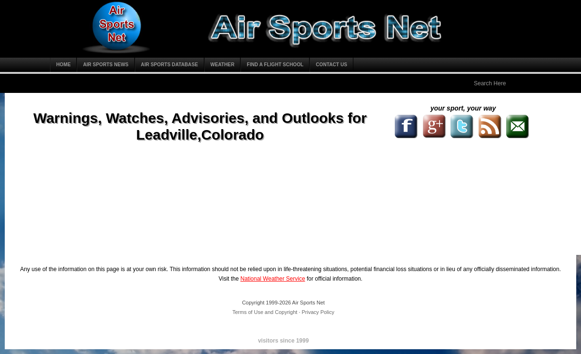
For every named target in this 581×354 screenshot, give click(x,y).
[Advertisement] (390, 178)
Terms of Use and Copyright (264, 312)
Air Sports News (105, 64)
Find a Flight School (275, 64)
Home (63, 64)
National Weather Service (272, 278)
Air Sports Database (169, 64)
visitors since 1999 (283, 340)
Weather (222, 64)
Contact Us (331, 64)
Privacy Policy (318, 312)
